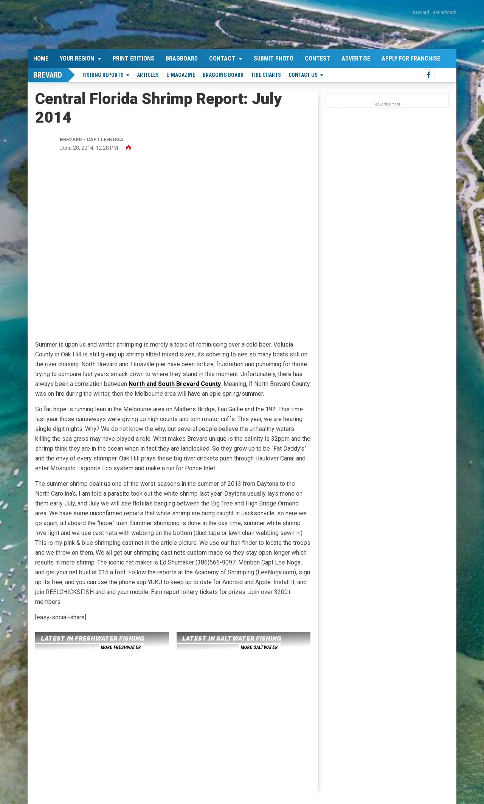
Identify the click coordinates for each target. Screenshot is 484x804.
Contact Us (303, 75)
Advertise (355, 58)
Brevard (47, 74)
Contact (222, 58)
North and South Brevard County (175, 383)
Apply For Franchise (411, 58)
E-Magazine (180, 75)
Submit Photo (273, 58)
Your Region (77, 58)
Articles (148, 75)
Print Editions (133, 58)
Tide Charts (266, 75)
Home (40, 58)
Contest (317, 58)
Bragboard (182, 58)
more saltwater (259, 647)
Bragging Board (223, 75)
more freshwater (120, 647)
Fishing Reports (103, 75)
